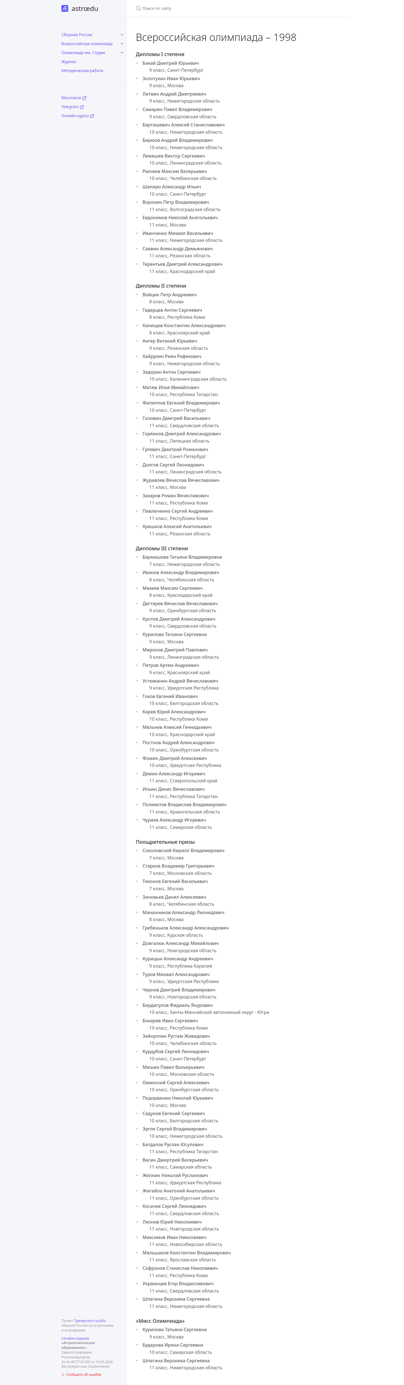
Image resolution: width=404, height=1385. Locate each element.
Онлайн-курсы (77, 115)
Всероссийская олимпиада (87, 43)
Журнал (68, 61)
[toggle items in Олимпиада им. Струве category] (122, 52)
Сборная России (76, 34)
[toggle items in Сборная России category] (122, 34)
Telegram (72, 106)
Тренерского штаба (90, 1320)
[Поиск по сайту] (202, 8)
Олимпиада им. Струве (83, 52)
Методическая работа (82, 70)
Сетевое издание (75, 1338)
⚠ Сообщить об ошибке (81, 1374)
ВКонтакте (74, 97)
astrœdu (79, 8)
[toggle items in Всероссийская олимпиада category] (122, 43)
